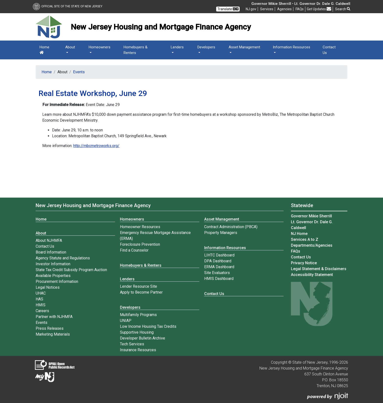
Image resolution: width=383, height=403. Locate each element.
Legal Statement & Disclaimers (318, 268)
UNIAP (125, 320)
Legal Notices (48, 287)
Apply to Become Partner (141, 292)
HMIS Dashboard (219, 278)
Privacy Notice (304, 263)
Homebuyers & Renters (136, 50)
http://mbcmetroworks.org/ (96, 145)
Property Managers (220, 232)
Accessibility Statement (312, 274)
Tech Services (132, 344)
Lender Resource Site (138, 286)
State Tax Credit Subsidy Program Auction (71, 269)
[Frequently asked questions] (300, 9)
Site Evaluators (217, 272)
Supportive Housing (137, 332)
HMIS (40, 305)
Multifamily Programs (138, 314)
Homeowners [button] (99, 47)
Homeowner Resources (140, 226)
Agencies (284, 9)
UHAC (41, 293)
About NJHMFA (49, 240)
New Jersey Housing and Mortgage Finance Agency (93, 205)
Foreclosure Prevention (140, 244)
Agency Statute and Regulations (63, 258)
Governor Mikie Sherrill (311, 216)
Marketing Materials (53, 334)
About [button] (70, 47)
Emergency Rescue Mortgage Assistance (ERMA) (155, 235)
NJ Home (299, 233)
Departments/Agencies (311, 245)
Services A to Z (304, 239)
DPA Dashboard (217, 261)
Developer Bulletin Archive (142, 338)
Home (44, 49)
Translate (227, 9)
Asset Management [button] (244, 47)
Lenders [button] (177, 47)
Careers (42, 310)
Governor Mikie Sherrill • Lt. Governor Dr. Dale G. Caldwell (300, 3)
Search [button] (342, 9)
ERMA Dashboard (219, 267)
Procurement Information (57, 281)
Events (79, 72)
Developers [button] (206, 47)
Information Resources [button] (291, 47)
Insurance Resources (138, 350)
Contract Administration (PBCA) (230, 226)
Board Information (51, 252)
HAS (39, 299)
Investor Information (53, 264)
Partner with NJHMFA (54, 316)
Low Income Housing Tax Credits (148, 326)
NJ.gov (251, 9)
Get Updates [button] (319, 9)
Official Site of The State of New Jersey (67, 6)
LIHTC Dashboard (219, 255)
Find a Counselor (134, 250)
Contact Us (329, 50)
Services (266, 9)
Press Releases (50, 328)
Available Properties (53, 275)
